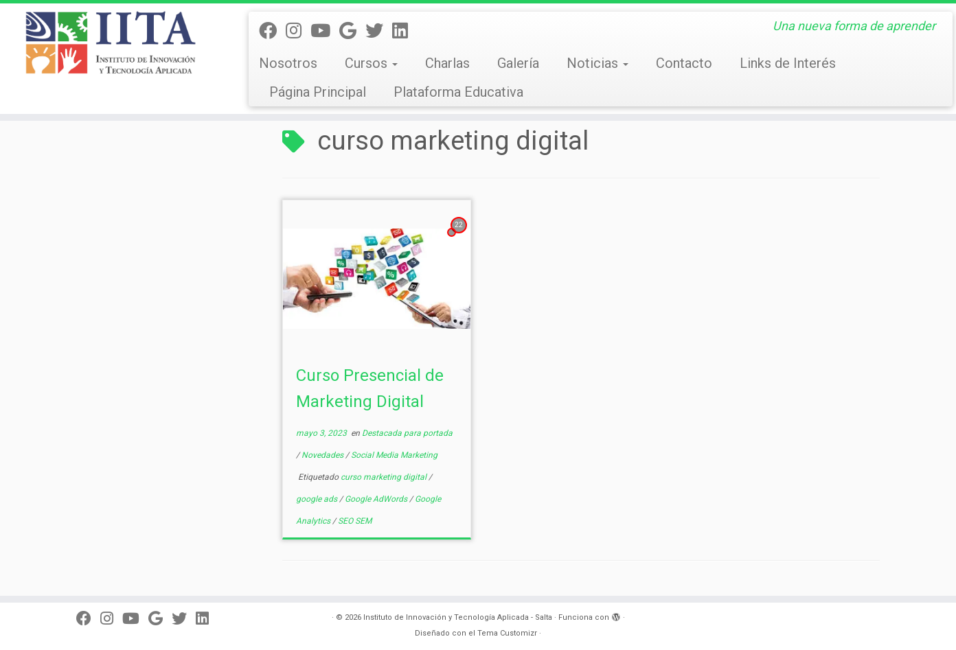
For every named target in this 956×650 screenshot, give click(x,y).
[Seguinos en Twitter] (378, 31)
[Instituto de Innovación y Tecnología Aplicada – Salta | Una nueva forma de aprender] (110, 42)
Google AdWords (377, 499)
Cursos (371, 63)
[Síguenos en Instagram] (298, 31)
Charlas (447, 63)
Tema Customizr (507, 633)
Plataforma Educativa (458, 92)
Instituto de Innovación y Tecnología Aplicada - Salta (457, 617)
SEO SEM (355, 521)
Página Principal (317, 92)
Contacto (684, 63)
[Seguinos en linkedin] (404, 31)
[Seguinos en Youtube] (324, 31)
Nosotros (288, 63)
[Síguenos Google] (352, 31)
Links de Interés (788, 63)
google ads (317, 499)
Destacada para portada (407, 433)
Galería (518, 63)
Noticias (597, 63)
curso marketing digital (385, 477)
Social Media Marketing (394, 455)
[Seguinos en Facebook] (272, 31)
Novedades (323, 455)
